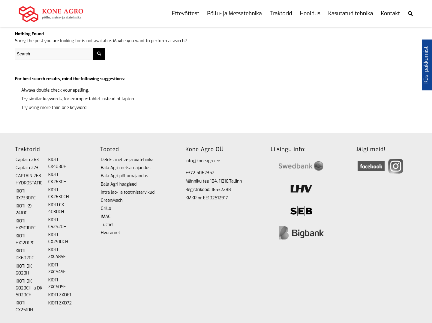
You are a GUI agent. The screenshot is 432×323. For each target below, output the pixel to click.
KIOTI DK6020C (25, 254)
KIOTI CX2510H (24, 306)
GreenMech (112, 200)
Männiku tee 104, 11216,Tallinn (213, 181)
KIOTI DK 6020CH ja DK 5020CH (29, 288)
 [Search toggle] (410, 13)
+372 (190, 173)
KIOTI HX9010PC (26, 224)
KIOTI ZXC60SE (57, 283)
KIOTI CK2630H (57, 178)
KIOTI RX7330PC (26, 194)
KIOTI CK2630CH (58, 193)
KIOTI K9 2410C (24, 209)
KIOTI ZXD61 (59, 295)
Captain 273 (27, 168)
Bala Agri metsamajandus (126, 168)
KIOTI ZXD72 (60, 303)
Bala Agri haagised (118, 184)
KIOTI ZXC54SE (57, 268)
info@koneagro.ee (202, 161)
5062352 (205, 173)
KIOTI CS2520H (57, 223)
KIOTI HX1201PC (25, 239)
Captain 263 (27, 160)
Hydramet (110, 233)
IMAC (105, 216)
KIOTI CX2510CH (58, 238)
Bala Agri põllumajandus (124, 176)
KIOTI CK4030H (57, 163)
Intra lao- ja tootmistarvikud (127, 192)
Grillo (106, 208)
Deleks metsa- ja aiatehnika (127, 160)
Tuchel (107, 225)
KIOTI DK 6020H (24, 269)
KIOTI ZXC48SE (57, 253)
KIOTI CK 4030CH (56, 208)
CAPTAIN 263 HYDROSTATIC (29, 179)
